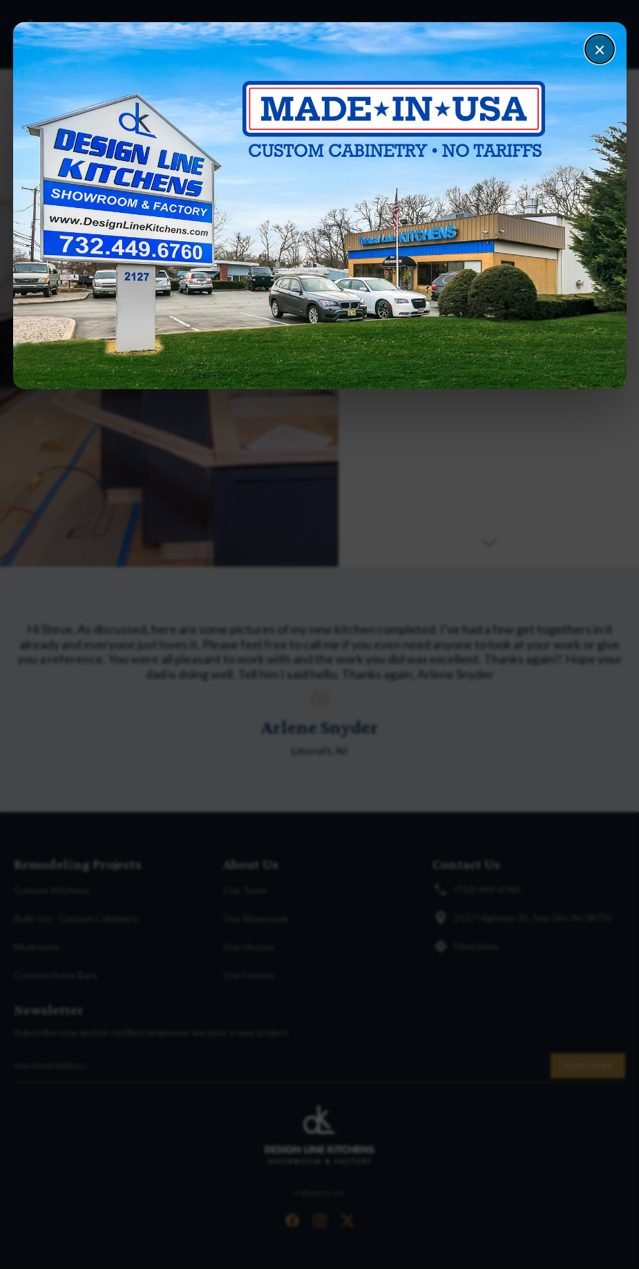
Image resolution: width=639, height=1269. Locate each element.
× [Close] (599, 49)
